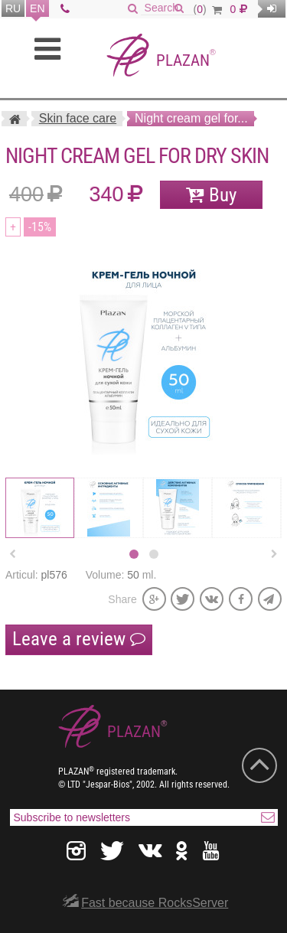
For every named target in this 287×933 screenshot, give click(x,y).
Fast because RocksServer (154, 902)
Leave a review (78, 639)
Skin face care (77, 118)
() (208, 9)
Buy (222, 195)
